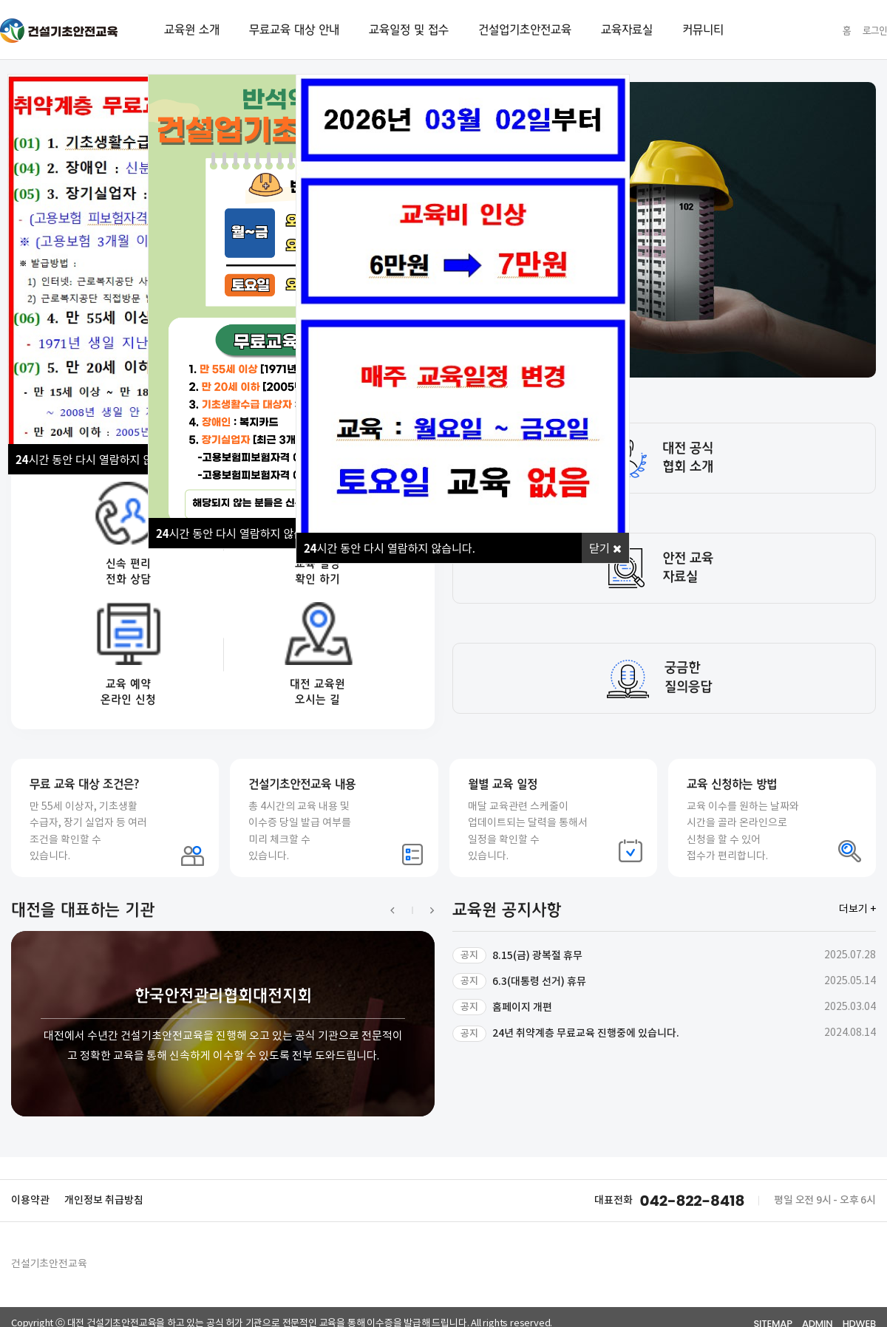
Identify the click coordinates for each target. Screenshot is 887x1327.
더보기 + (857, 909)
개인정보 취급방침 (103, 1200)
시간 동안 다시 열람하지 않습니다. (101, 459)
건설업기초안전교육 (524, 29)
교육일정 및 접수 (409, 29)
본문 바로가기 (0, 0)
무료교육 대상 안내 (294, 29)
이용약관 (30, 1200)
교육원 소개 (192, 29)
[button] (401, 910)
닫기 (605, 548)
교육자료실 (627, 29)
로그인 (875, 30)
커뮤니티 (703, 29)
